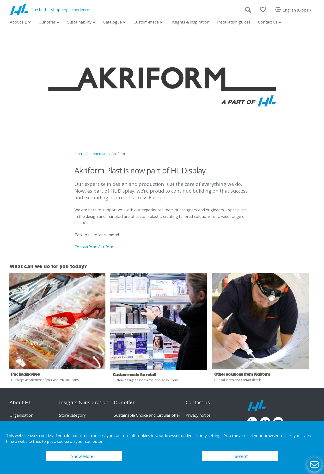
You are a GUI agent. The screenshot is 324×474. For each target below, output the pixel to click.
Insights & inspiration (190, 22)
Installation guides (234, 22)
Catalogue (112, 22)
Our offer (47, 22)
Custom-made (146, 22)
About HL (18, 22)
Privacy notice (198, 415)
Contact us (267, 22)
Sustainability (79, 22)
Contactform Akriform (94, 246)
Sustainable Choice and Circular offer (147, 415)
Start (78, 153)
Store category (72, 415)
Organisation (21, 415)
